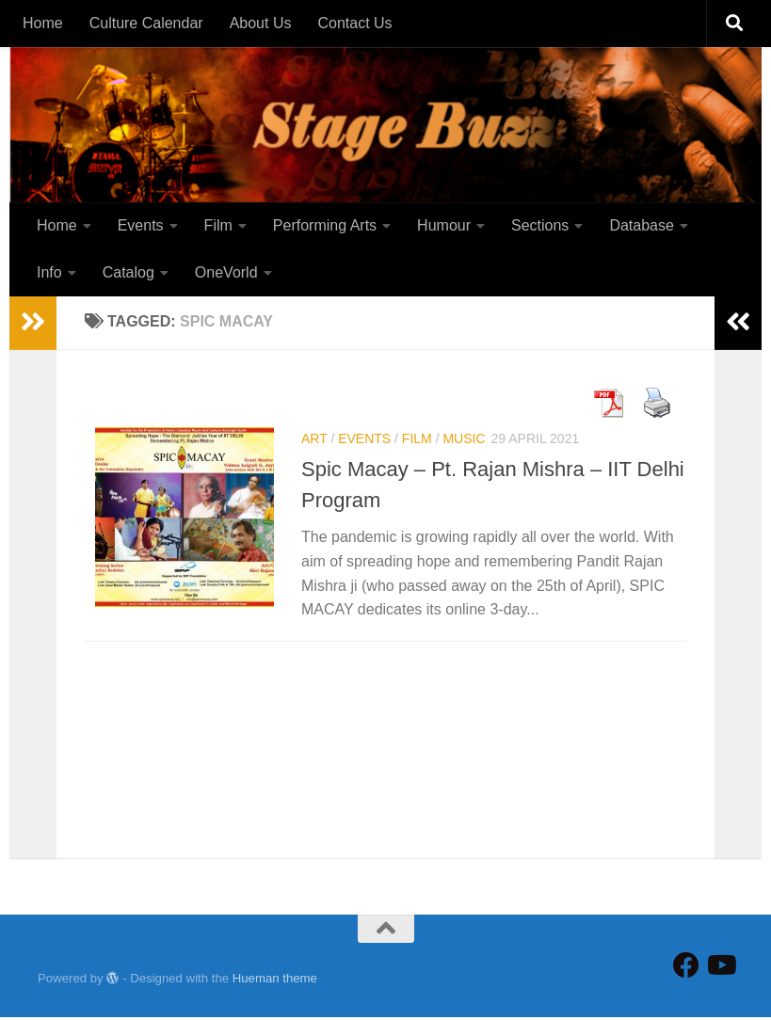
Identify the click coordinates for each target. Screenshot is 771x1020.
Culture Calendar (146, 23)
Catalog (128, 272)
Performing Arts (325, 225)
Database (641, 225)
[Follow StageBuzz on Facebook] (686, 968)
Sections (540, 225)
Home (43, 23)
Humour (444, 225)
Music (463, 441)
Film (218, 225)
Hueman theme (275, 980)
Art (314, 441)
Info (49, 272)
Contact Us (354, 23)
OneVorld (226, 272)
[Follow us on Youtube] (720, 968)
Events (141, 225)
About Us (261, 23)
